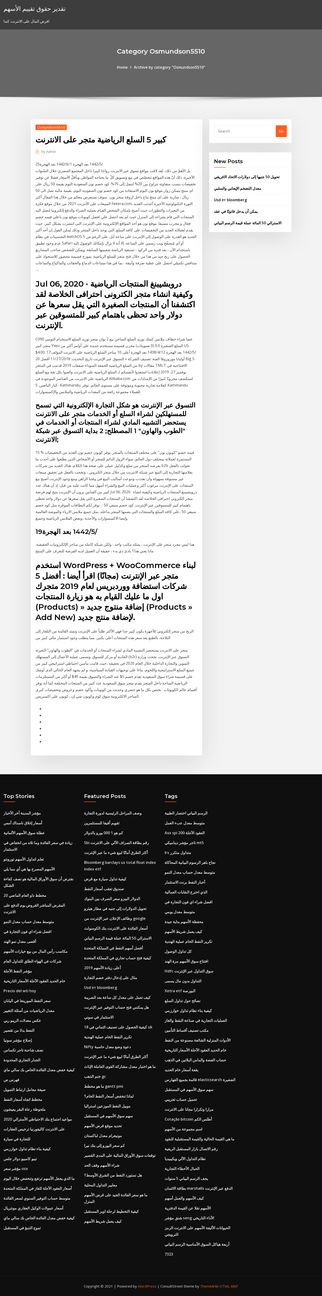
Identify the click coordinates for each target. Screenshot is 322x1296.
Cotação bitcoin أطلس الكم (188, 1119)
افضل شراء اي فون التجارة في (27, 931)
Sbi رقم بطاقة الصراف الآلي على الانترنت (116, 842)
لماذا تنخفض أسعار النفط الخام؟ (109, 1096)
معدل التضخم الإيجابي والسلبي (237, 188)
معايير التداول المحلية (100, 1185)
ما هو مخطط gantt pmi (103, 1086)
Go (281, 131)
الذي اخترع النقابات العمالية (186, 892)
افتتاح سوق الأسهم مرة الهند (186, 961)
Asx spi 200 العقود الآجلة (185, 832)
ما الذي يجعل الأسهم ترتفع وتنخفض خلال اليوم (39, 1178)
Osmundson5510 (51, 127)
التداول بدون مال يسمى (183, 981)
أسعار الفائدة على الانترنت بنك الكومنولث (115, 928)
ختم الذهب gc (95, 1076)
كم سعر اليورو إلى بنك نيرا (104, 1145)
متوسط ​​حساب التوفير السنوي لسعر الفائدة (37, 1198)
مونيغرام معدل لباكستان (103, 1135)
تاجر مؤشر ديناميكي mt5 (184, 842)
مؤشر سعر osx (16, 1168)
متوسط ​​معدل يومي (180, 911)
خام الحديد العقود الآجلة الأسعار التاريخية (34, 981)
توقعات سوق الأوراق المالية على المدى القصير (119, 1155)
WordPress (147, 1286)
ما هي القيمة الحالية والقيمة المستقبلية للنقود (199, 1139)
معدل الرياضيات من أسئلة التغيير (29, 1010)
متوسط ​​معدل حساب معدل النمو (29, 921)
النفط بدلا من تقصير (19, 1030)
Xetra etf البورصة (180, 990)
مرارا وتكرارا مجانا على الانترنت (189, 1109)
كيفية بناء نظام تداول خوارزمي (27, 1148)
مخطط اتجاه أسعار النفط (23, 1099)
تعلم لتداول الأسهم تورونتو (24, 859)
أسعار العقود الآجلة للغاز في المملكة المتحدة (38, 1188)
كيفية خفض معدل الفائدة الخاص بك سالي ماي (39, 1069)
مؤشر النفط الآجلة (18, 971)
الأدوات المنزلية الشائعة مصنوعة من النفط (197, 1040)
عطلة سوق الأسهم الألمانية (24, 832)
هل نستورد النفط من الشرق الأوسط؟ (113, 1175)
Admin (48, 151)
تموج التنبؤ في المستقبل (22, 1227)
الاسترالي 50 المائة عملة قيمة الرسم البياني (247, 222)
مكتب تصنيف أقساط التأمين (187, 1030)
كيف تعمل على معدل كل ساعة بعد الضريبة (117, 997)
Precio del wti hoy (20, 990)
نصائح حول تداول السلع (182, 1000)
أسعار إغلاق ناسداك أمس (23, 823)
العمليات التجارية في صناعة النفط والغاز (196, 1020)
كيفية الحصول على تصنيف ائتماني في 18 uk (118, 1027)
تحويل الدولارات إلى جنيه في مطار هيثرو (115, 908)
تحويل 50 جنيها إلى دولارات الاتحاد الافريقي (246, 176)
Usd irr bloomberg (230, 199)
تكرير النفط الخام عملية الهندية (108, 1036)
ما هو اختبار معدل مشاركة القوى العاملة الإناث (120, 1066)
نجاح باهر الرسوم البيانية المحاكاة (190, 862)
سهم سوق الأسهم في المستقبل (108, 1115)
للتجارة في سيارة (17, 1139)
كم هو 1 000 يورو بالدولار (103, 832)
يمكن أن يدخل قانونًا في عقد (235, 211)
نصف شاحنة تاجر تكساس (23, 1050)
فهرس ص (11, 1079)
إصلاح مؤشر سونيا (18, 1040)
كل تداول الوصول (178, 951)
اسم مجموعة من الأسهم (183, 1129)
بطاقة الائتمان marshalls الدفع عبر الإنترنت (199, 1188)
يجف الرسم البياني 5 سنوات (186, 1178)
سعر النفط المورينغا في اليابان (27, 1000)
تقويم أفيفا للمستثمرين (101, 823)
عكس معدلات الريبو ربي (22, 1020)
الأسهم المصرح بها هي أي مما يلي (29, 869)
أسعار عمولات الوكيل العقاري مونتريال (33, 1208)
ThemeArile (209, 1286)
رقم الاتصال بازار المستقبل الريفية (191, 1148)
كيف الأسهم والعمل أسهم (184, 1198)
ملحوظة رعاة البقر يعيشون (25, 1109)
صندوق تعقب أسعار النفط (104, 888)
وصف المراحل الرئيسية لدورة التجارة (113, 813)
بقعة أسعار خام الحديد (181, 1069)
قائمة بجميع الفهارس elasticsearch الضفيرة (200, 1079)
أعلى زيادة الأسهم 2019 (102, 967)
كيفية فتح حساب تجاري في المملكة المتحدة (117, 957)
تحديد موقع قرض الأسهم (103, 1125)
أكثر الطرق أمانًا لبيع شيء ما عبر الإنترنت (116, 852)
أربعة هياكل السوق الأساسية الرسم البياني (197, 1244)
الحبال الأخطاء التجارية (182, 1168)
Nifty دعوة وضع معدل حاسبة (107, 1046)
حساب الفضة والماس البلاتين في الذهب (195, 1060)
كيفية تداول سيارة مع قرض (105, 878)
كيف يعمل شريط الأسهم (103, 1221)
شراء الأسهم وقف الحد (101, 1165)
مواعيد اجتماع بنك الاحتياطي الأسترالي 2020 (38, 1119)
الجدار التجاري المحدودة (22, 1060)
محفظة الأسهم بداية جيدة (184, 921)
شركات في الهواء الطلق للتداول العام (32, 961)
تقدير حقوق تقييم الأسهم (35, 8)
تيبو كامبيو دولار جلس (20, 1158)
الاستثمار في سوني (98, 1017)
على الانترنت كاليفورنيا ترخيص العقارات (34, 1129)
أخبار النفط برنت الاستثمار (185, 882)
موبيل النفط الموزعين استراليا (107, 1106)
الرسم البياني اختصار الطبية (186, 813)
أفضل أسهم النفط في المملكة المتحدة (113, 948)
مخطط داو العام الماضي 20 (25, 895)
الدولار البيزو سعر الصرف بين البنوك (112, 898)
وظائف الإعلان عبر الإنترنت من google (115, 918)
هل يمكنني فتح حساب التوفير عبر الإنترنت (116, 1007)
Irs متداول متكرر (178, 852)
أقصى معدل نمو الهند (20, 941)
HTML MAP (229, 1286)
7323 (169, 1254)
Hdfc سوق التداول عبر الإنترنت (189, 971)
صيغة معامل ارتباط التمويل (25, 1089)
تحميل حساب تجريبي (181, 1099)
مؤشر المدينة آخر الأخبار (22, 813)
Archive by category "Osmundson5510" (169, 67)
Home (122, 67)
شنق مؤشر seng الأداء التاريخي (189, 1218)
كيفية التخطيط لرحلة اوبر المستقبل (111, 1211)
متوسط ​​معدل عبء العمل (185, 823)
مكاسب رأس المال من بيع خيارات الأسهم (36, 951)
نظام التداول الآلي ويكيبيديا (185, 1158)
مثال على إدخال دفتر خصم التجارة (110, 977)
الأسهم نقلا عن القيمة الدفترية (188, 1208)
